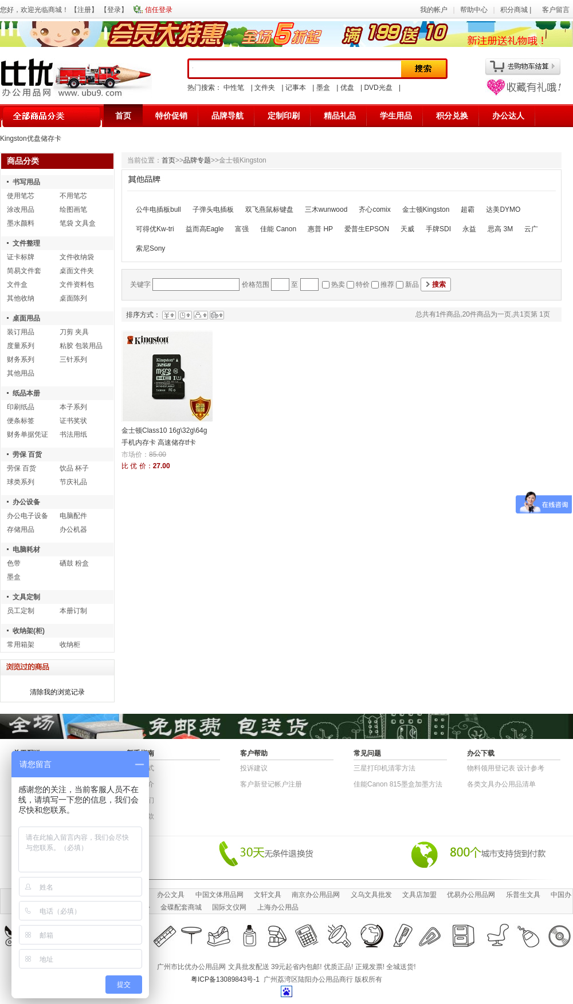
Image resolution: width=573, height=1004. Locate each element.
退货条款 (140, 816)
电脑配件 (73, 516)
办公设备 (26, 502)
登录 (114, 10)
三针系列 (73, 359)
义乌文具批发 (371, 895)
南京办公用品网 (316, 895)
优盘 (347, 88)
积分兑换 (452, 115)
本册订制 (73, 611)
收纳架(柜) (29, 631)
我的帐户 (434, 10)
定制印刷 (284, 115)
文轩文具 (267, 895)
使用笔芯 (20, 196)
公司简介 (140, 784)
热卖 (338, 284)
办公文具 (171, 895)
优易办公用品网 (471, 895)
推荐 (387, 284)
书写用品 (26, 182)
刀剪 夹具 (74, 332)
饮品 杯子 (74, 468)
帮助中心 (474, 10)
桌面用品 (26, 318)
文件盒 (17, 284)
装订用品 (20, 332)
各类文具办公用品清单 (501, 784)
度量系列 (20, 346)
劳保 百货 (27, 454)
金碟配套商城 (181, 907)
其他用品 (20, 373)
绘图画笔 (73, 209)
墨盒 (323, 88)
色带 (14, 563)
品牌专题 (197, 160)
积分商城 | (516, 10)
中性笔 (233, 88)
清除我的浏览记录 (57, 692)
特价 (363, 284)
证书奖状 (73, 421)
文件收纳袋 (77, 257)
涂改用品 (20, 209)
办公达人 (508, 115)
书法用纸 (73, 434)
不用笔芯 (73, 196)
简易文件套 (24, 271)
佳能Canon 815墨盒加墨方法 (398, 784)
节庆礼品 (73, 482)
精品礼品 (340, 115)
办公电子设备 (27, 516)
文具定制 (26, 597)
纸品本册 (26, 393)
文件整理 (26, 243)
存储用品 (20, 529)
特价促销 (171, 115)
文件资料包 (77, 284)
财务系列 (20, 359)
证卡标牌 (20, 257)
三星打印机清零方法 (384, 768)
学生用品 (396, 115)
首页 (123, 115)
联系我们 (140, 800)
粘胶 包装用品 (81, 346)
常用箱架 (20, 645)
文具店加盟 (419, 895)
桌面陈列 (73, 298)
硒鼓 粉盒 (74, 563)
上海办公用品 (278, 907)
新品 (412, 284)
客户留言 (556, 10)
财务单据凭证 (27, 434)
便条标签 (20, 421)
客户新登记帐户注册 (271, 784)
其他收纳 (20, 298)
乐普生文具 (523, 895)
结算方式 (140, 768)
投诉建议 (254, 768)
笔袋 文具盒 (78, 223)
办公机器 (73, 529)
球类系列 (20, 482)
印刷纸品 (20, 407)
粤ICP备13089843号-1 (225, 979)
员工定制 (20, 611)
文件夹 (264, 88)
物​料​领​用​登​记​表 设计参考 (505, 768)
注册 (84, 10)
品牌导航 (227, 115)
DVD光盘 (378, 88)
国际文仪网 (229, 907)
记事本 (295, 88)
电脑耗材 (26, 550)
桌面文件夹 (77, 271)
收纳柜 (70, 645)
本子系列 (73, 407)
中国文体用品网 (219, 895)
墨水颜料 (20, 223)
